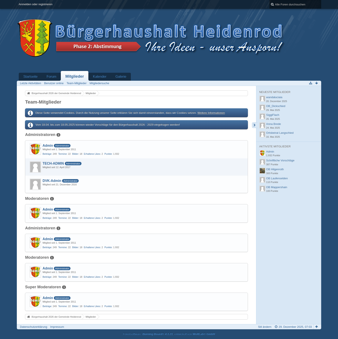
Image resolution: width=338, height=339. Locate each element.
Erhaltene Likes (92, 154)
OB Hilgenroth (275, 169)
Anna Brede (273, 124)
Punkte (108, 154)
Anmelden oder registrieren (35, 4)
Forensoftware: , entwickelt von (169, 334)
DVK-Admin (51, 181)
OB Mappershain (276, 187)
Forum (51, 76)
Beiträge (46, 154)
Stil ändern (264, 326)
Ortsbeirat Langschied (280, 132)
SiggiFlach (272, 115)
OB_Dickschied (275, 106)
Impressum (57, 326)
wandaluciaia (274, 97)
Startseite (30, 76)
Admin (47, 145)
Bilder (75, 154)
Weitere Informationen (211, 112)
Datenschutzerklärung (33, 326)
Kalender (99, 76)
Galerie (121, 76)
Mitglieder (74, 76)
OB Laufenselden (277, 178)
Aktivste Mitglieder (275, 146)
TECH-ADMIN (53, 163)
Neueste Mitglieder (274, 92)
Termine (62, 154)
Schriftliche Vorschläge (280, 160)
